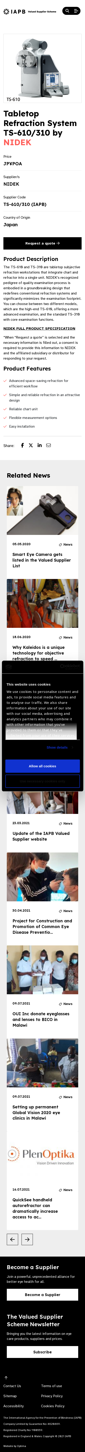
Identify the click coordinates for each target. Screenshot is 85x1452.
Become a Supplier (42, 1294)
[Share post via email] (50, 446)
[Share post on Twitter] (33, 446)
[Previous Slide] (12, 1239)
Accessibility (13, 1406)
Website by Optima (14, 1446)
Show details (57, 747)
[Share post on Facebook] (25, 446)
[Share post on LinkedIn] (42, 446)
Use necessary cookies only (42, 781)
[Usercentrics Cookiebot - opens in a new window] (60, 667)
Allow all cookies (42, 766)
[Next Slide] (27, 1239)
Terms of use (51, 1386)
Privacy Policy (52, 1396)
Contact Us (12, 1386)
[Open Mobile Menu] (76, 11)
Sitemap (10, 1396)
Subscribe (42, 1352)
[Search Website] (67, 11)
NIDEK (17, 142)
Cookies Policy (52, 1406)
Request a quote (42, 243)
